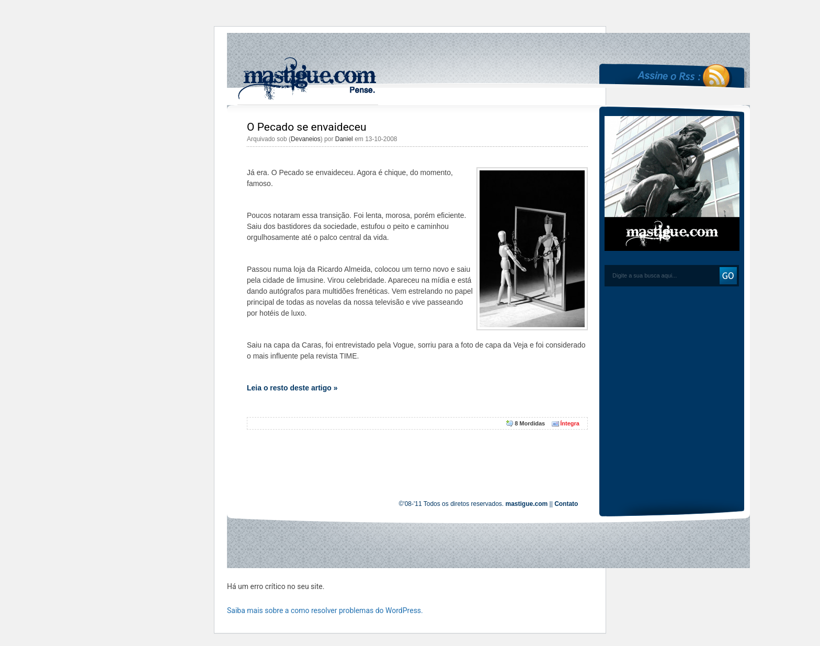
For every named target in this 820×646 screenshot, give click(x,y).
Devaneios (306, 139)
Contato (566, 503)
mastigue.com (527, 503)
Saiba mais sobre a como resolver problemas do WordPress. (325, 610)
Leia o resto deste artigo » (292, 388)
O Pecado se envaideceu (307, 127)
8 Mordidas (530, 423)
